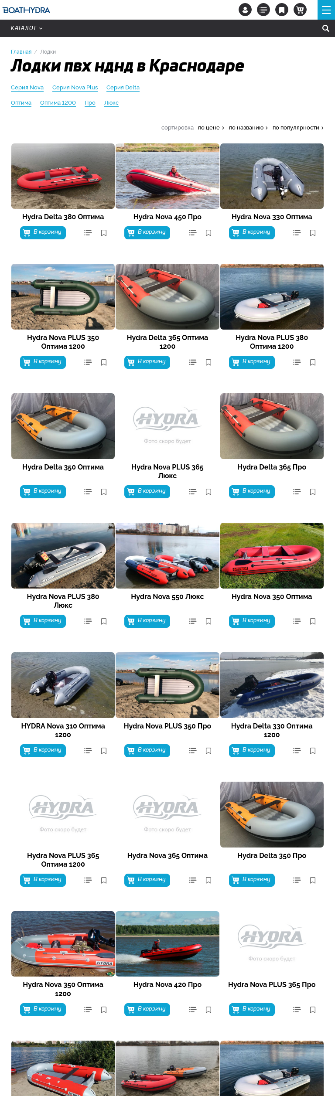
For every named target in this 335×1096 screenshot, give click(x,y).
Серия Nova (27, 87)
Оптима (21, 102)
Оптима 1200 (58, 102)
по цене (209, 127)
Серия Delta (123, 87)
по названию (246, 127)
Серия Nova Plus (75, 87)
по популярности (296, 127)
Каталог (26, 28)
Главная (21, 51)
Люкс (111, 102)
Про (90, 102)
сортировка (177, 127)
